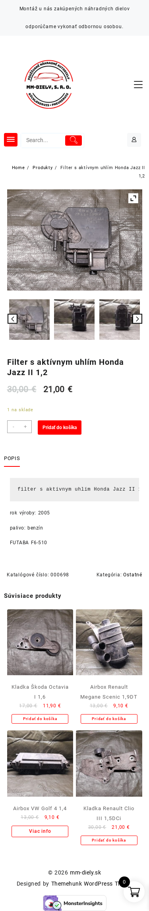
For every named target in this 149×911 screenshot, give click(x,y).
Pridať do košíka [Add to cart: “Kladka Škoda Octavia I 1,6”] (40, 718)
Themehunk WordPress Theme (91, 883)
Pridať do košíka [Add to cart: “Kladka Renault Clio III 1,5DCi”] (109, 840)
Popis (12, 458)
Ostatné (132, 575)
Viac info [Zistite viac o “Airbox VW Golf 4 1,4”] (40, 831)
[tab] (13, 459)
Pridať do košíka (60, 427)
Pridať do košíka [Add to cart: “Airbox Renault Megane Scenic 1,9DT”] (109, 718)
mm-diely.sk (85, 872)
